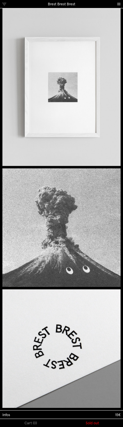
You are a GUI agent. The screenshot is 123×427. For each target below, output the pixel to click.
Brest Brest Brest (61, 4)
